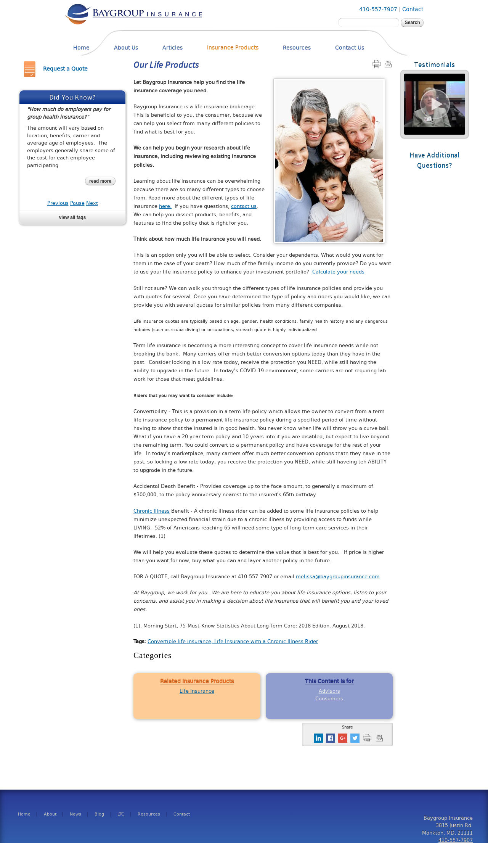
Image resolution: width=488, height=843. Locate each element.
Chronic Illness (151, 511)
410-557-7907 (378, 9)
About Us (126, 48)
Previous (58, 203)
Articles (172, 48)
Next (92, 203)
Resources (297, 48)
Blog (99, 814)
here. (165, 206)
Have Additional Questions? (434, 160)
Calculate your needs (338, 272)
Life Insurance (197, 691)
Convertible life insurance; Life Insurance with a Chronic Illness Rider (233, 641)
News (75, 814)
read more (100, 181)
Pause (77, 203)
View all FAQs (72, 217)
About (50, 814)
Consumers (329, 698)
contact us (244, 206)
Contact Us (349, 48)
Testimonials (434, 64)
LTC (120, 814)
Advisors (329, 691)
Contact (412, 9)
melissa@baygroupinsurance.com (338, 576)
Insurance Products (232, 48)
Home (81, 48)
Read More (434, 104)
